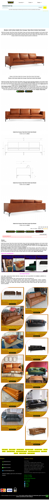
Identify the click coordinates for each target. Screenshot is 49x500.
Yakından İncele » (12, 329)
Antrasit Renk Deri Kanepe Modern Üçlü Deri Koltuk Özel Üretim (12, 427)
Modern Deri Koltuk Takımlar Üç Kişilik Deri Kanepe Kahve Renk (12, 301)
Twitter (26, 483)
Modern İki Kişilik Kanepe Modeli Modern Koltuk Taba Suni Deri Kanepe (37, 310)
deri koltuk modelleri (38, 449)
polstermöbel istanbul (11, 451)
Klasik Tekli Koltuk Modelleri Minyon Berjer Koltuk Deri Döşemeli (9, 257)
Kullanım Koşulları (28, 475)
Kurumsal (21, 2)
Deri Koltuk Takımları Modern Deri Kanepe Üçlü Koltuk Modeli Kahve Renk (13, 327)
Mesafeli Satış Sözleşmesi (29, 478)
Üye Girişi (46, 10)
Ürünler (30, 2)
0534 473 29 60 (20, 231)
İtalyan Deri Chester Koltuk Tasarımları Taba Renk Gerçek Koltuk (12, 350)
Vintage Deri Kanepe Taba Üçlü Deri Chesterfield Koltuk (21, 257)
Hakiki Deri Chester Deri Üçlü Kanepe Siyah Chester (37, 333)
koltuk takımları (5, 449)
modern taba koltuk (31, 453)
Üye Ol (44, 10)
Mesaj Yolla (20, 91)
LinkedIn (26, 485)
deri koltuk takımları (20, 449)
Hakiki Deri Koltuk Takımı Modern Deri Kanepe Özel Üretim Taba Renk (12, 379)
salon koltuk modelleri (29, 449)
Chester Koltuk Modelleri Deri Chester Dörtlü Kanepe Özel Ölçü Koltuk (12, 404)
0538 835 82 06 (10, 231)
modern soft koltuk (22, 453)
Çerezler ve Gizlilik (28, 476)
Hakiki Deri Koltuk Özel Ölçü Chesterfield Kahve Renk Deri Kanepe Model (37, 442)
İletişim (38, 2)
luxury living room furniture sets (34, 451)
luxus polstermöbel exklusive (21, 451)
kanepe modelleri (12, 449)
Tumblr (26, 486)
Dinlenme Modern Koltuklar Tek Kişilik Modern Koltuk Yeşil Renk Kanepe (32, 257)
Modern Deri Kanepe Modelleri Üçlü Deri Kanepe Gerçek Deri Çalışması (36, 413)
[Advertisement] (24, 19)
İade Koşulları (27, 480)
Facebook (27, 481)
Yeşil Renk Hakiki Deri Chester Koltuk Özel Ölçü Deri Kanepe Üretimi (37, 385)
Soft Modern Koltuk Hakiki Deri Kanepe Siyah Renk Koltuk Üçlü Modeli (36, 357)
